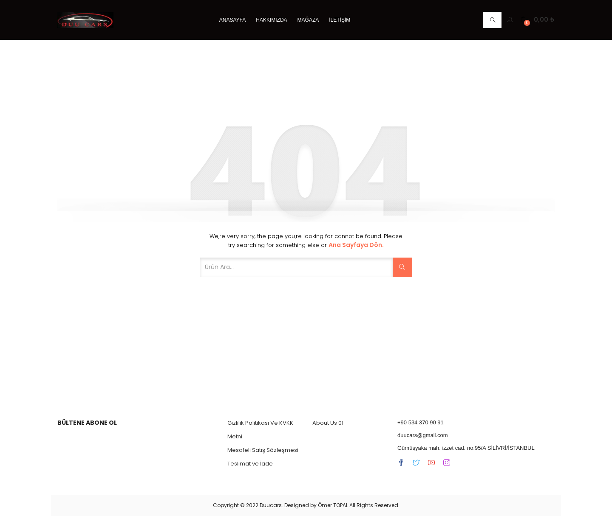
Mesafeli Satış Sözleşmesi (262, 450)
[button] (538, 20)
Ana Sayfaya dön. (356, 245)
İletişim (339, 20)
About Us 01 (327, 423)
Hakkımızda (271, 20)
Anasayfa (232, 20)
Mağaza (308, 20)
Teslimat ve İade (250, 464)
